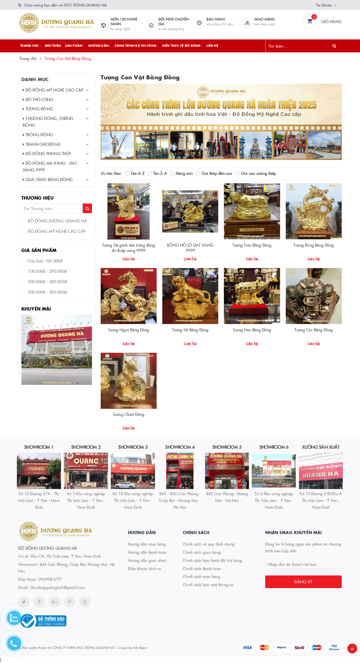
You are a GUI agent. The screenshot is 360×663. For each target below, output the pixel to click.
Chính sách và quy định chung (209, 544)
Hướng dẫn (99, 46)
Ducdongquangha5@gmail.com (57, 587)
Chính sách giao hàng (202, 552)
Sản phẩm (74, 46)
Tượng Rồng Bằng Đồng (313, 245)
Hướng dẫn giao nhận (147, 560)
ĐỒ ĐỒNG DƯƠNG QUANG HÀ (57, 221)
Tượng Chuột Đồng (128, 414)
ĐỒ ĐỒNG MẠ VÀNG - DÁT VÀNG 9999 (50, 166)
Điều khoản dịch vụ (144, 568)
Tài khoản (324, 4)
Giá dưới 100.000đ (44, 261)
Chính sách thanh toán (202, 568)
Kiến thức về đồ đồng (182, 46)
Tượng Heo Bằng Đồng (252, 329)
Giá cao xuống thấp (255, 173)
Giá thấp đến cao (214, 173)
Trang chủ (30, 46)
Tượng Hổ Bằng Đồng (190, 329)
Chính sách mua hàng (201, 576)
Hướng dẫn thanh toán (147, 552)
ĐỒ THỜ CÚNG (38, 99)
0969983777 (50, 579)
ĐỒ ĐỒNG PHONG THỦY (47, 154)
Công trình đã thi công (136, 46)
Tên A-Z (135, 173)
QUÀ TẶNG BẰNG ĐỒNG (48, 179)
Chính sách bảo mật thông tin (208, 584)
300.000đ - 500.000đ (47, 292)
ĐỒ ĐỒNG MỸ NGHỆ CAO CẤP (53, 90)
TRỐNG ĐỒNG (38, 135)
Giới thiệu (53, 46)
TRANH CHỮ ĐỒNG (42, 144)
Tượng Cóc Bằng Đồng (313, 329)
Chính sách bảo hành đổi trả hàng (212, 560)
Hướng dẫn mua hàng (147, 544)
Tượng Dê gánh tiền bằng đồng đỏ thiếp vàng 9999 (128, 247)
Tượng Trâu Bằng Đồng (252, 245)
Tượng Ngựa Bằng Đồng (128, 329)
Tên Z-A (157, 173)
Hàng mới (181, 173)
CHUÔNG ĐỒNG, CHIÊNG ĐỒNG (48, 121)
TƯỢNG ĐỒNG (38, 109)
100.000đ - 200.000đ (47, 271)
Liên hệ (212, 46)
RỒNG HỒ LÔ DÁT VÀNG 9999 (190, 247)
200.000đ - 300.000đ (47, 281)
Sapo (143, 647)
